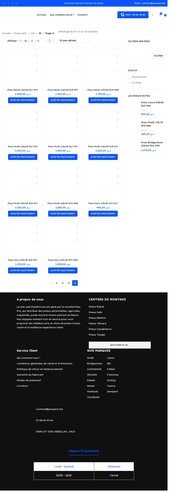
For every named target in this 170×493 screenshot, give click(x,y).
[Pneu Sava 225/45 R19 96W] (62, 238)
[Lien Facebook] (4, 3)
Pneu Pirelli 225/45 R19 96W (63, 203)
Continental (94, 369)
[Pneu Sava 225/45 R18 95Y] (22, 238)
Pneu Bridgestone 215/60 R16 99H (152, 144)
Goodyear (93, 397)
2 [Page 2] (62, 283)
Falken (111, 369)
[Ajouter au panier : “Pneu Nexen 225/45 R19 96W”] (103, 100)
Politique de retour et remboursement (40, 369)
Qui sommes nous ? (28, 357)
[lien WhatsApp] (12, 3)
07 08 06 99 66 (44, 420)
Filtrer (158, 56)
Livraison (22, 385)
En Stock (136, 82)
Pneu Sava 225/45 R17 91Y (103, 203)
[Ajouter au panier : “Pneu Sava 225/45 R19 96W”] (62, 270)
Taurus (111, 385)
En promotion (139, 76)
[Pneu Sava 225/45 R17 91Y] (103, 181)
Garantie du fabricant (30, 374)
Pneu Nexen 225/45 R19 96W (103, 89)
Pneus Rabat (96, 306)
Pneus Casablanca (100, 329)
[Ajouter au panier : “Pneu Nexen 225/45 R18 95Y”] (62, 100)
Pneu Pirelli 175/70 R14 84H (152, 124)
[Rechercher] (156, 15)
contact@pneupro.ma (153, 3)
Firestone (113, 374)
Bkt (109, 363)
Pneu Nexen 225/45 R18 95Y (63, 89)
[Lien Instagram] (8, 3)
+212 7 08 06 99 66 (133, 15)
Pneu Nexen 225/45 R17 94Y (22, 89)
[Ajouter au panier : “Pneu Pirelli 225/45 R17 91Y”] (22, 157)
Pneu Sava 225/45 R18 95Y (22, 259)
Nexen (91, 385)
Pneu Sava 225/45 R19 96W (63, 259)
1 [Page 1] (56, 283)
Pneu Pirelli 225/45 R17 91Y (22, 146)
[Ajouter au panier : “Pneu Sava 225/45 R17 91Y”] (103, 214)
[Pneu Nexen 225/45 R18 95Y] (62, 68)
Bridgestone (94, 363)
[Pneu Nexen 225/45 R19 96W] (103, 68)
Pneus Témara (97, 323)
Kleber (91, 380)
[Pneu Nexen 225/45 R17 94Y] (22, 68)
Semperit (112, 391)
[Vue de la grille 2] (46, 41)
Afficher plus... (119, 345)
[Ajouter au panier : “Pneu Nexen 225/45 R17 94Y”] (22, 100)
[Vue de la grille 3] (49, 41)
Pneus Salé (95, 312)
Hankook (92, 391)
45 (40, 33)
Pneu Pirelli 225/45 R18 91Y (103, 146)
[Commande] (75, 40)
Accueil (6, 33)
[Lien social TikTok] (16, 3)
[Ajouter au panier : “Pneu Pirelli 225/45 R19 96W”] (62, 214)
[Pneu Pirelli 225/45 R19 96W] (62, 181)
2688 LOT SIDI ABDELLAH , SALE (55, 431)
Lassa (110, 357)
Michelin (92, 374)
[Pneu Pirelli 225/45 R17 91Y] (22, 125)
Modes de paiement (29, 380)
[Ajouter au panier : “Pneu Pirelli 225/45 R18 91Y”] (103, 157)
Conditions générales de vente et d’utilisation (44, 363)
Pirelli (90, 357)
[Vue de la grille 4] (53, 41)
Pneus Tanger (97, 334)
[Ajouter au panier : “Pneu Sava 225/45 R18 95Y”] (22, 270)
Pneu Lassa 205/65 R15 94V (152, 104)
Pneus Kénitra (97, 317)
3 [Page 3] (69, 283)
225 (33, 33)
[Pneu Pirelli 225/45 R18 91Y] (103, 125)
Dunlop (111, 380)
